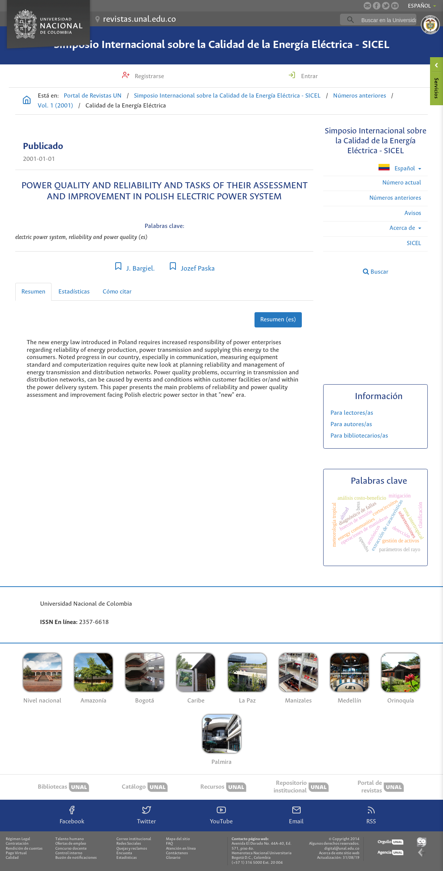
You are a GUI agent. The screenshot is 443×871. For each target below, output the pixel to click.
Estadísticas (74, 292)
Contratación (17, 844)
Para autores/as (351, 424)
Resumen (33, 292)
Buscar (375, 271)
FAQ (169, 844)
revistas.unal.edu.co (139, 19)
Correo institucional (133, 839)
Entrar (309, 76)
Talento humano (69, 839)
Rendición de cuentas (24, 849)
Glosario (173, 858)
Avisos (412, 213)
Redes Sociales (128, 844)
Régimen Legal (18, 839)
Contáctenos (177, 853)
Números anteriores (359, 96)
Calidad (12, 858)
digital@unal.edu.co (341, 849)
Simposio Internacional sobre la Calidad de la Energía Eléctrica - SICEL (222, 45)
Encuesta (124, 853)
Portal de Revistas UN (93, 96)
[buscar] (390, 19)
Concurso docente (71, 849)
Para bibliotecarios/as (359, 436)
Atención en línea (181, 849)
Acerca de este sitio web (339, 853)
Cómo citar (117, 292)
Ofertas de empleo (70, 844)
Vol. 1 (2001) (55, 106)
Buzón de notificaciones (76, 858)
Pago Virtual (16, 853)
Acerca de (403, 228)
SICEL (414, 243)
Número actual (401, 183)
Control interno (68, 853)
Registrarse (148, 76)
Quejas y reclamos (131, 849)
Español (397, 168)
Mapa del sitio (178, 839)
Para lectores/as (351, 413)
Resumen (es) (278, 319)
